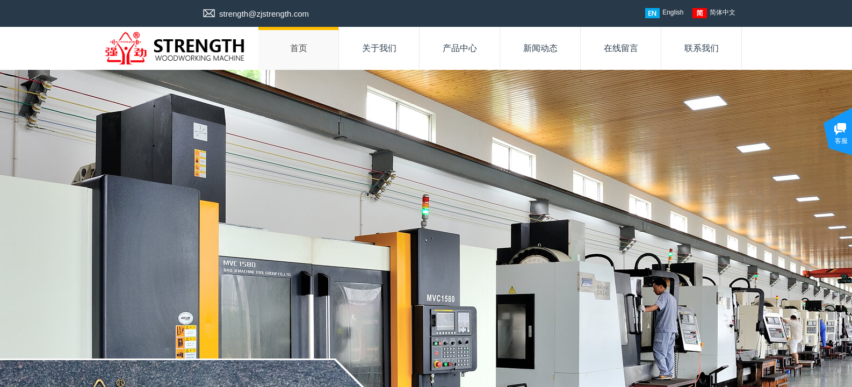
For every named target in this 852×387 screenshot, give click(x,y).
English (664, 13)
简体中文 (713, 13)
